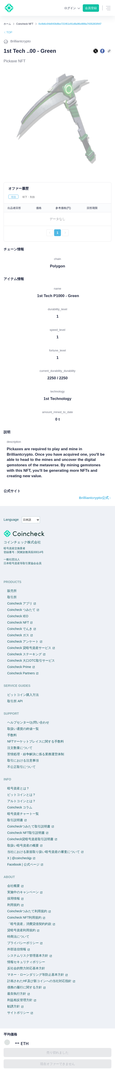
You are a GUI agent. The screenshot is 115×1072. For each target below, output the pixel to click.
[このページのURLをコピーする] (109, 51)
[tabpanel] (57, 219)
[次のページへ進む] (65, 232)
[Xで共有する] (95, 51)
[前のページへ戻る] (49, 232)
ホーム (7, 24)
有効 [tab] (13, 197)
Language (11, 519)
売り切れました (57, 1052)
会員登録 (91, 8)
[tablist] (57, 197)
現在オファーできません (57, 1064)
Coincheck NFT (24, 24)
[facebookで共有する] (102, 51)
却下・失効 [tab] (28, 197)
